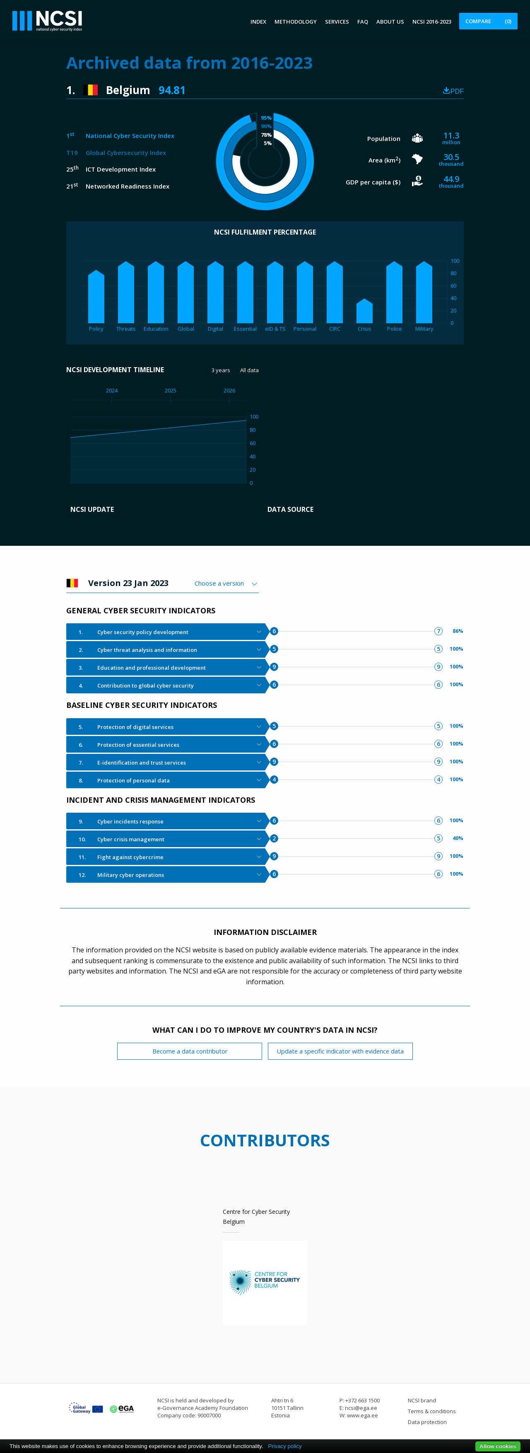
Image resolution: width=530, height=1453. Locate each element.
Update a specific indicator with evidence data (340, 1051)
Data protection (427, 1422)
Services (337, 21)
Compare (488, 21)
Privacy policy (284, 1446)
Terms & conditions (432, 1411)
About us (390, 21)
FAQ (362, 21)
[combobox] (227, 583)
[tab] (165, 631)
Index (258, 21)
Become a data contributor (189, 1051)
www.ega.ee (362, 1415)
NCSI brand (422, 1400)
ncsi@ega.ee (361, 1408)
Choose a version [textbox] (219, 583)
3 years (221, 370)
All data (249, 370)
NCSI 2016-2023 (431, 21)
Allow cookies (497, 1446)
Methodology (296, 21)
